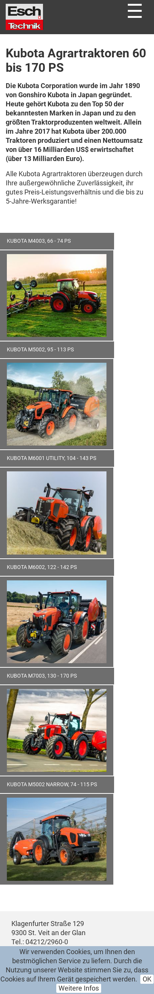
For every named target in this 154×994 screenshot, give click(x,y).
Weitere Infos (79, 988)
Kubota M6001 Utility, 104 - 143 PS (51, 458)
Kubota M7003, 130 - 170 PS (42, 676)
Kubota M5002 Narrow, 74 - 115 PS (52, 784)
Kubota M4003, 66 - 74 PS (39, 241)
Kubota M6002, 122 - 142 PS (42, 567)
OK (147, 979)
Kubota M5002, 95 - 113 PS (40, 349)
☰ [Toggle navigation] (134, 11)
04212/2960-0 (46, 942)
